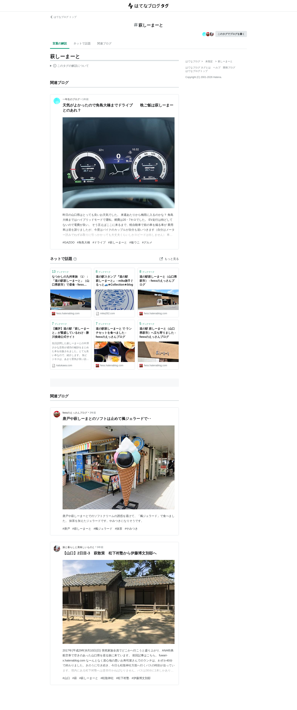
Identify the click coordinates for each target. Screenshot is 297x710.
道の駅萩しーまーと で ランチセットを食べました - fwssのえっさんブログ (114, 332)
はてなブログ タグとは (198, 67)
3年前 (93, 412)
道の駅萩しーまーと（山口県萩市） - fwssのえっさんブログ (158, 280)
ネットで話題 (82, 43)
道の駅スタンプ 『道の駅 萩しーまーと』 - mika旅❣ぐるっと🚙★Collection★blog (114, 280)
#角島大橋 (83, 242)
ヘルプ (216, 67)
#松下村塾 (122, 678)
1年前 (85, 99)
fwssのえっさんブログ (75, 412)
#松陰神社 (107, 678)
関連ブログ (104, 43)
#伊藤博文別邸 (141, 678)
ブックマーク (60, 271)
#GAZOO (68, 242)
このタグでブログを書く (231, 34)
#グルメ (147, 242)
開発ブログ (229, 67)
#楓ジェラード (103, 528)
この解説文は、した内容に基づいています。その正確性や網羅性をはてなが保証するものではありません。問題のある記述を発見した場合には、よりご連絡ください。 (69, 66)
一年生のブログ (71, 99)
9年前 (100, 547)
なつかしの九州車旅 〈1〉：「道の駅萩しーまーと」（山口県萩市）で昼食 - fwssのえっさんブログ (70, 281)
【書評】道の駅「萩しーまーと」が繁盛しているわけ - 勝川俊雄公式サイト (70, 332)
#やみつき (131, 528)
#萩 (74, 678)
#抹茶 (118, 528)
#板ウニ (134, 242)
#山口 (66, 678)
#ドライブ (99, 242)
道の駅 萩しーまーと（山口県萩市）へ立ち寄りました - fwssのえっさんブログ (157, 332)
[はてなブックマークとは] (75, 259)
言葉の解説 (60, 43)
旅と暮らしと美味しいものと (79, 547)
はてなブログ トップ (63, 17)
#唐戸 (66, 528)
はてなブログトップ (196, 71)
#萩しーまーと (117, 242)
